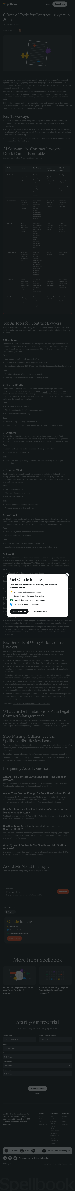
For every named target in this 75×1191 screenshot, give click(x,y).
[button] (67, 575)
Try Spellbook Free (19, 611)
